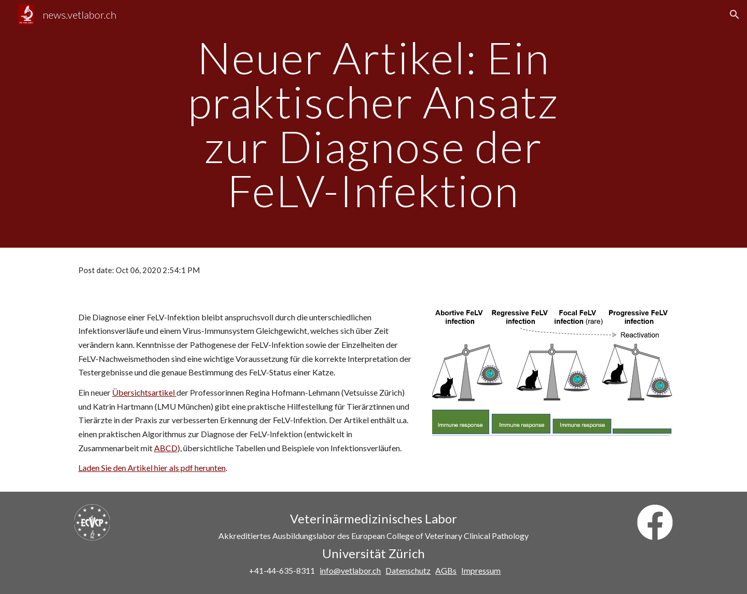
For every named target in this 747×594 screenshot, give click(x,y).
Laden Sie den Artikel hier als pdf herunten (152, 468)
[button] (734, 14)
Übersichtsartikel (143, 392)
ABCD (165, 448)
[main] (373, 124)
